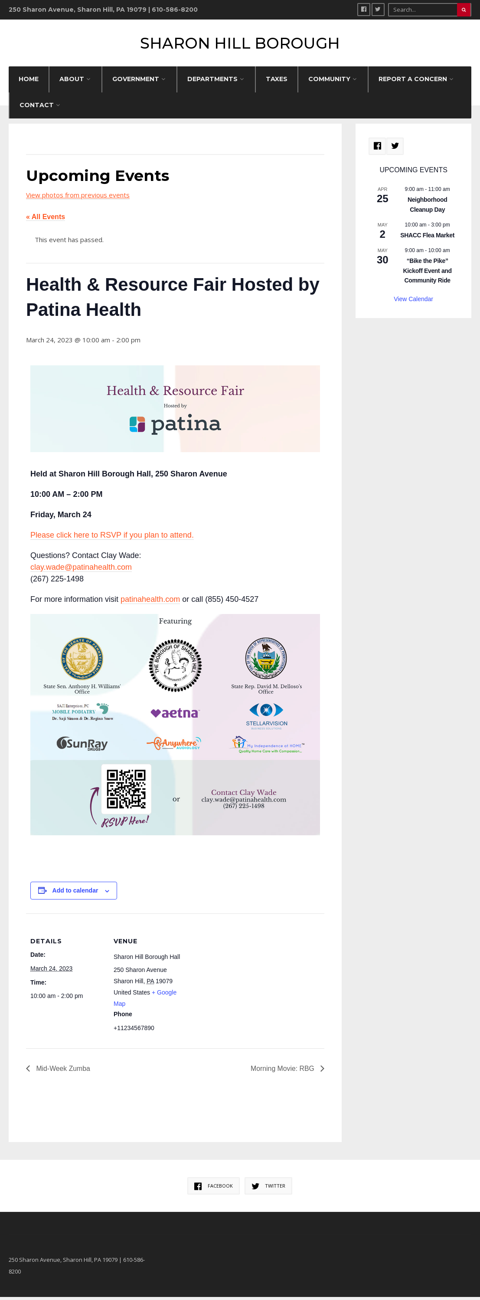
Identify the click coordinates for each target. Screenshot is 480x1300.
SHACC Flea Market (427, 237)
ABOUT (71, 82)
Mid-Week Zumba (62, 1071)
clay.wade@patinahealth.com (81, 569)
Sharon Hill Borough (240, 44)
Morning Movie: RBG (283, 1071)
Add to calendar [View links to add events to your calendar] (75, 893)
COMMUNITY (329, 82)
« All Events (45, 219)
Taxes (276, 82)
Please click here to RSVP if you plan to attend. (112, 537)
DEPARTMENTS (212, 82)
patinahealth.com (150, 601)
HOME (29, 82)
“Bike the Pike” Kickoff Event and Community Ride (427, 273)
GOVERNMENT (135, 82)
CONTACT (37, 108)
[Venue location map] (242, 976)
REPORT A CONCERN (413, 82)
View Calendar (413, 302)
